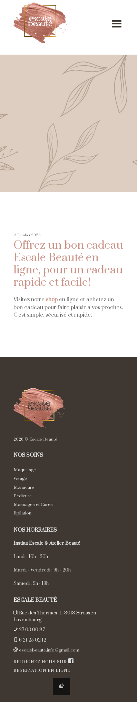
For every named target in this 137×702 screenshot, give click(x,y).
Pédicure (22, 496)
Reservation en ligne (41, 670)
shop (52, 299)
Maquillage (24, 470)
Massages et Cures (33, 504)
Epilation (22, 513)
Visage (20, 478)
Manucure (23, 487)
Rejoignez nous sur (43, 662)
